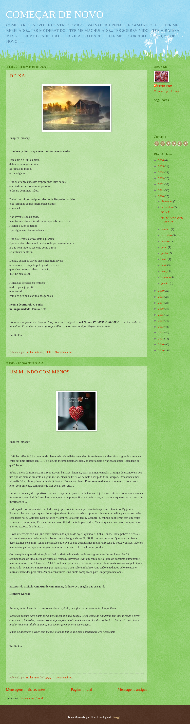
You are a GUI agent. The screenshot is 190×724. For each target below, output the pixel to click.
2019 (161, 290)
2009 (161, 350)
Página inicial (81, 689)
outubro (166, 229)
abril (164, 265)
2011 (161, 338)
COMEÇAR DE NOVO (54, 14)
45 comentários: (64, 677)
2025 (161, 166)
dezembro (167, 201)
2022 (161, 184)
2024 (161, 172)
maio (164, 259)
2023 (161, 178)
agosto (165, 241)
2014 (161, 320)
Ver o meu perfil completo (168, 91)
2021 (161, 190)
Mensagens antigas (132, 689)
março (165, 271)
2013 (161, 326)
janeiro (165, 283)
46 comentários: (64, 352)
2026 (161, 160)
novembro (167, 207)
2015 (161, 314)
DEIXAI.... (20, 75)
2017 (161, 302)
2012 (161, 332)
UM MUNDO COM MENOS (39, 371)
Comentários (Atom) (31, 698)
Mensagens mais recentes (26, 689)
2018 (161, 296)
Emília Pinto (164, 85)
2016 (161, 308)
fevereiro (166, 277)
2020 (161, 196)
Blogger (117, 717)
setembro (166, 235)
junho (164, 253)
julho (164, 247)
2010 (161, 344)
